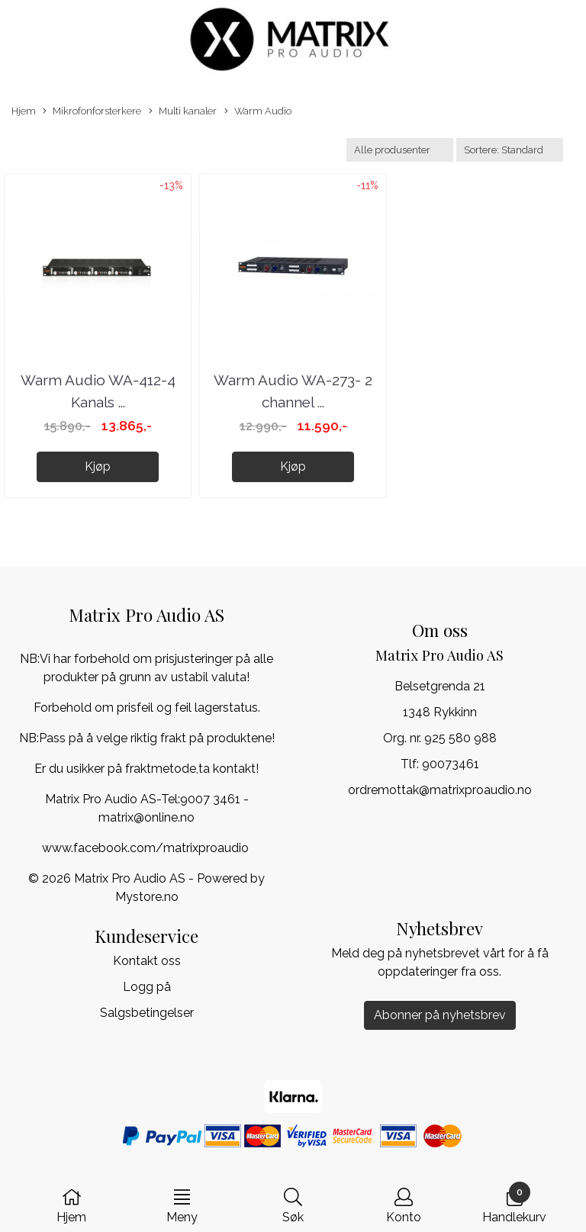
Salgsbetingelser (147, 1012)
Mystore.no (147, 896)
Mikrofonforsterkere (92, 111)
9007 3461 (210, 799)
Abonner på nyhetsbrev (440, 1015)
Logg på (147, 986)
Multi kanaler (183, 111)
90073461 (450, 764)
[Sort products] (509, 150)
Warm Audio (257, 111)
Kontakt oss (147, 961)
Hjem (23, 111)
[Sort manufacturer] (399, 150)
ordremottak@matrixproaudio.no (440, 790)
